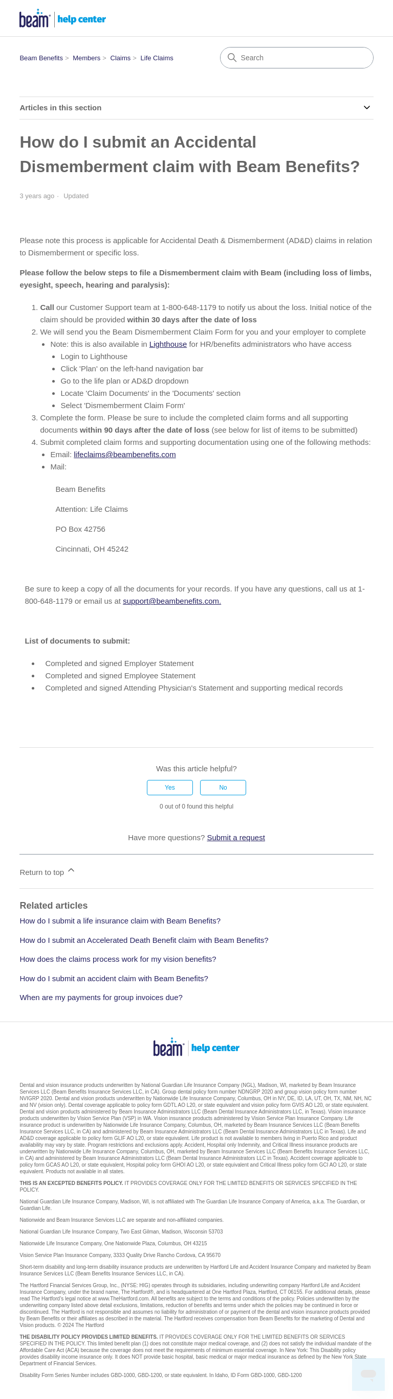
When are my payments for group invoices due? (101, 997)
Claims (121, 58)
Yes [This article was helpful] (170, 787)
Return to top (47, 870)
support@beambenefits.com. (172, 601)
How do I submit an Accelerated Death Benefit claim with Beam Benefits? (143, 940)
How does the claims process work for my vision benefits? (117, 959)
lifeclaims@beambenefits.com (125, 454)
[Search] (297, 58)
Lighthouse (168, 344)
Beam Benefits (41, 58)
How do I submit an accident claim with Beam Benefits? (113, 978)
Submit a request (236, 837)
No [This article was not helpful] (223, 787)
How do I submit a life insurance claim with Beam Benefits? (120, 920)
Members (86, 58)
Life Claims (157, 58)
